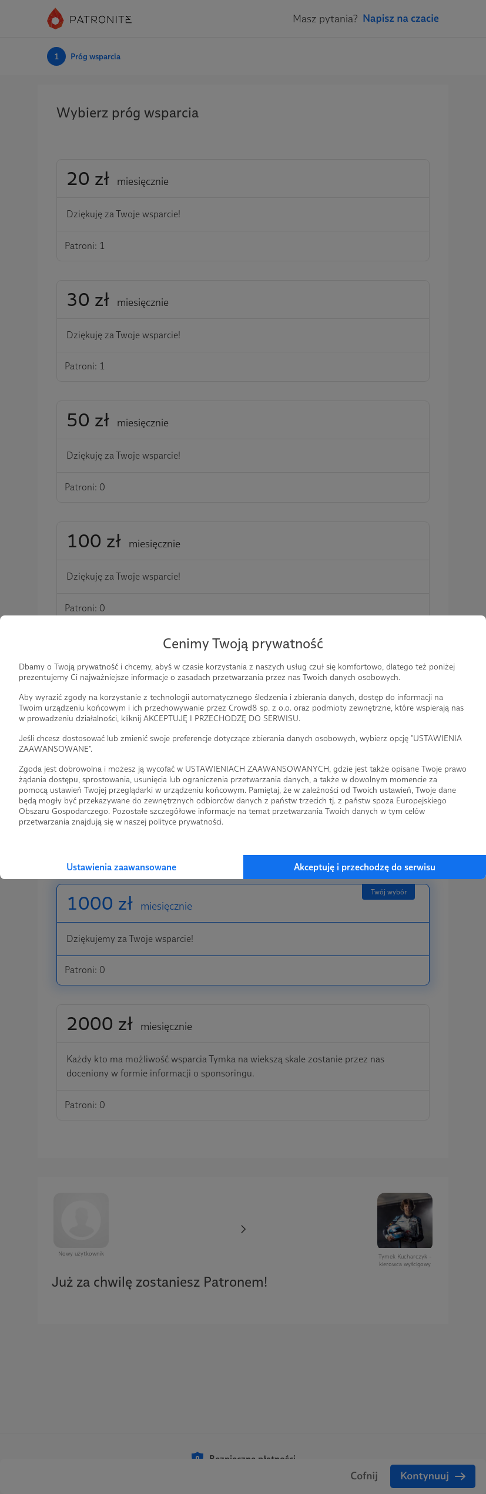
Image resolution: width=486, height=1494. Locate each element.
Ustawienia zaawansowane (121, 867)
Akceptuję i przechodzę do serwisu (364, 867)
